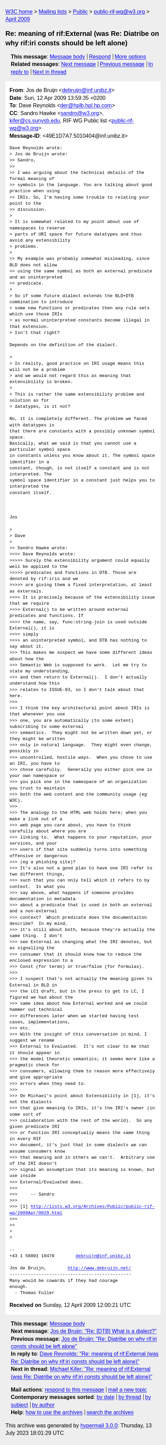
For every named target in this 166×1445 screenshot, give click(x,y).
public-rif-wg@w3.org (119, 12)
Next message (78, 64)
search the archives (110, 1412)
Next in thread (49, 72)
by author (43, 1405)
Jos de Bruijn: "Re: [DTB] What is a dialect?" (103, 1331)
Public (80, 12)
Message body (67, 57)
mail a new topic (127, 1390)
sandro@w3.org (80, 113)
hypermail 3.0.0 (98, 1425)
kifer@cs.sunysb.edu (34, 121)
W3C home (19, 12)
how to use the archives (54, 1412)
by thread (130, 1397)
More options (130, 57)
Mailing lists (53, 12)
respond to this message (74, 1390)
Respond (100, 57)
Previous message (122, 64)
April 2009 (17, 19)
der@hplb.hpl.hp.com (86, 105)
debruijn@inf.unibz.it (86, 90)
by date (105, 1397)
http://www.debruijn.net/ (99, 1268)
